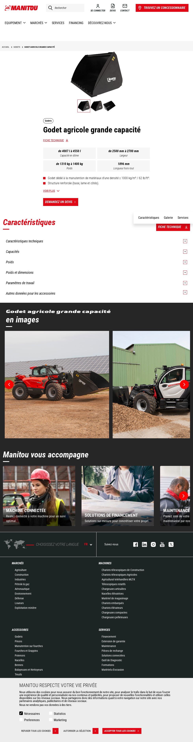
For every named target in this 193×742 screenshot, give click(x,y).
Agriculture (21, 570)
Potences (20, 655)
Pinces (18, 641)
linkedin (142, 544)
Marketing (60, 720)
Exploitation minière (25, 607)
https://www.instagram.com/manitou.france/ (151, 544)
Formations (108, 665)
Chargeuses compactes (114, 612)
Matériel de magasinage (115, 598)
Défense (19, 598)
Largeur (124, 155)
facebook (133, 544)
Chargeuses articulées (114, 588)
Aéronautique (22, 588)
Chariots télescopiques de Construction (123, 570)
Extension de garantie (113, 641)
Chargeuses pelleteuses (115, 617)
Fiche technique (53, 140)
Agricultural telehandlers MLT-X (118, 579)
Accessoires (20, 630)
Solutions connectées (113, 655)
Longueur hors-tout (123, 168)
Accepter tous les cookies (122, 731)
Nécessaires (32, 714)
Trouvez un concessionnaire (161, 8)
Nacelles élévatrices (112, 593)
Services (104, 630)
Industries (20, 579)
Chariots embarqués (113, 603)
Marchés (18, 563)
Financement (109, 636)
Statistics (60, 714)
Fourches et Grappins (26, 650)
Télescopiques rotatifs (113, 584)
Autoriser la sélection (80, 731)
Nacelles (19, 660)
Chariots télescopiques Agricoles (119, 574)
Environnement (23, 593)
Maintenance (109, 646)
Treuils (18, 674)
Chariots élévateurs (112, 607)
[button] (183, 495)
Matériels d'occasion (113, 669)
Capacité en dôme (69, 155)
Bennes (19, 665)
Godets (18, 636)
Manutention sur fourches (29, 646)
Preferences (32, 720)
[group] (39, 496)
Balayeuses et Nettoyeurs (29, 669)
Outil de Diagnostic (112, 660)
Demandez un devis (61, 202)
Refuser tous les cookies (39, 731)
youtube (160, 544)
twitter (169, 544)
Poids (69, 168)
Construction (22, 574)
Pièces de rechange (112, 650)
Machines (105, 563)
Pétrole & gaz (22, 584)
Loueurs (19, 603)
